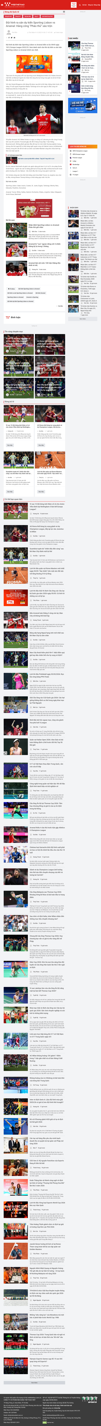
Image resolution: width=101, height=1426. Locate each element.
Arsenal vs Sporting (32, 297)
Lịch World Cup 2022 (47, 16)
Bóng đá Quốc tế (12, 12)
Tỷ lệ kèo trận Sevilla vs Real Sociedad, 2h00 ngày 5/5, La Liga (88, 279)
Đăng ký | (91, 5)
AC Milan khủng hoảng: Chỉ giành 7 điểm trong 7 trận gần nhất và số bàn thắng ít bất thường (46, 1058)
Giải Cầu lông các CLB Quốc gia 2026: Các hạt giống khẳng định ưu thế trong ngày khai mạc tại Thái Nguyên (47, 700)
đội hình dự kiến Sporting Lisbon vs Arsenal (20, 301)
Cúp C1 (36, 16)
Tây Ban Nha (28, 16)
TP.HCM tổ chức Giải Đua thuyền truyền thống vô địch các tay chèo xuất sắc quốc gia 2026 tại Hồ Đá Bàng (47, 1293)
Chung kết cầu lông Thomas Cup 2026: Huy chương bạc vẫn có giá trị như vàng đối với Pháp (46, 938)
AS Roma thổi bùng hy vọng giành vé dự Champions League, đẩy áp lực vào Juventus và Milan (47, 529)
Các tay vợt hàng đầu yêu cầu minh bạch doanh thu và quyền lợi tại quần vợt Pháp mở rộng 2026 (46, 1141)
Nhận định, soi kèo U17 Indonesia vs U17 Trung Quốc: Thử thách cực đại (89, 257)
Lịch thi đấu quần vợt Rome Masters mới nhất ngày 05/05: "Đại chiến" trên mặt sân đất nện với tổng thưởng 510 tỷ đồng (47, 571)
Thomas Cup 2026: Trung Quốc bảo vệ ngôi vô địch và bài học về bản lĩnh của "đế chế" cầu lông (47, 1337)
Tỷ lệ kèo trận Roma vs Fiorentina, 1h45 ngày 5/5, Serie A (88, 289)
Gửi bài (84, 5)
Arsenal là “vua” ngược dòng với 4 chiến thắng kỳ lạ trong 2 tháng (45, 245)
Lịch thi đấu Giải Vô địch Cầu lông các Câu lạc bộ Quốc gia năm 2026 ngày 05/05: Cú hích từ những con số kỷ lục (47, 593)
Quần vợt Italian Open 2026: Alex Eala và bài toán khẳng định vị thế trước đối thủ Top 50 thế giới (46, 742)
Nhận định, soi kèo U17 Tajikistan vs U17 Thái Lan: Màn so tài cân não (89, 235)
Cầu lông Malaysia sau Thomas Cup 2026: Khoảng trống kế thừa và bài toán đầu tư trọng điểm (47, 894)
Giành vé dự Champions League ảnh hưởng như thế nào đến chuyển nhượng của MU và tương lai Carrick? (46, 872)
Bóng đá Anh (8, 16)
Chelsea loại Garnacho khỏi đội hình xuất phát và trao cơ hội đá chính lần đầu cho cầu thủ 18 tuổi (47, 850)
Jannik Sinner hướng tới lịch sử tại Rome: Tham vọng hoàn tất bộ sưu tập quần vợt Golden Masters (45, 1246)
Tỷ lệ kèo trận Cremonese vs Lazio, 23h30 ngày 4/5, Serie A (89, 298)
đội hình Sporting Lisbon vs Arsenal (29, 289)
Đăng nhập (97, 5)
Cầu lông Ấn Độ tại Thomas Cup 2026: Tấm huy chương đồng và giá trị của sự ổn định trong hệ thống (46, 806)
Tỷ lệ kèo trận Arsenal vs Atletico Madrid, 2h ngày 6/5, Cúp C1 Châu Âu (89, 213)
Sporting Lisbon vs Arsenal (15, 297)
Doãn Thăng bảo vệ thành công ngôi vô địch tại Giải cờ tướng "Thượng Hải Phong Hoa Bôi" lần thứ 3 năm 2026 (47, 1183)
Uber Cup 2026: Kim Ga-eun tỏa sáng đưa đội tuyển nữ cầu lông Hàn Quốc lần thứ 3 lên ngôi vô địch (47, 964)
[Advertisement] (82, 25)
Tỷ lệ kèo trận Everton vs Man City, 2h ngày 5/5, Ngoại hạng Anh (89, 308)
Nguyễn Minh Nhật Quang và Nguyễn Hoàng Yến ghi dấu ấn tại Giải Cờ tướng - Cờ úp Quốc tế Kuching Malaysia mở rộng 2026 (47, 1271)
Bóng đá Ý (18, 16)
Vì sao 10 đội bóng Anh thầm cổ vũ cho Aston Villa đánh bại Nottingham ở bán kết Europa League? (47, 506)
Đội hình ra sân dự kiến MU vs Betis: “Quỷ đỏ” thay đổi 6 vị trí (36, 158)
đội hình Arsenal (40, 293)
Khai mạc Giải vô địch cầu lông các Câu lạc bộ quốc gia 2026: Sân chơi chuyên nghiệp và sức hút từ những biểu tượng (47, 1010)
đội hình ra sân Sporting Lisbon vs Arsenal (20, 293)
